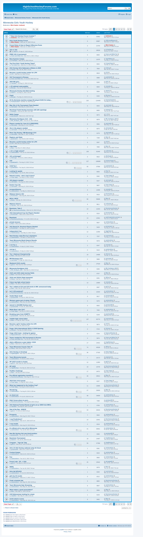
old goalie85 (109, 461)
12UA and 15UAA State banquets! (21, 277)
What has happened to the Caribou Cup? (23, 385)
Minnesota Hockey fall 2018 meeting (22, 91)
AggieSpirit (109, 231)
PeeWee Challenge (16, 371)
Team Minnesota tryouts (17, 357)
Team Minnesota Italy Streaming (20, 485)
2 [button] (116, 29)
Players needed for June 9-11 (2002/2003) (23, 123)
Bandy (13, 200)
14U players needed (16, 180)
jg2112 (13, 264)
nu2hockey (109, 150)
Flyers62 (13, 205)
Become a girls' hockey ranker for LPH (22, 324)
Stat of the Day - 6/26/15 (17, 409)
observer (108, 254)
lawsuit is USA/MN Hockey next (20, 305)
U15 (10, 161)
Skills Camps (14, 114)
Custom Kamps (14, 452)
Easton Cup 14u (15, 185)
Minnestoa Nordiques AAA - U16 (20, 119)
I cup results (13, 424)
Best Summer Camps (16, 59)
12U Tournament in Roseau (18, 77)
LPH (12, 74)
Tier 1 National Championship (19, 254)
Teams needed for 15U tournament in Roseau (25, 337)
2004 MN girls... (14, 82)
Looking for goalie (15, 171)
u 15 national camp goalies (18, 86)
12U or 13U (13, 50)
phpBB (61, 529)
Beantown (13, 217)
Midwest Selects (15, 204)
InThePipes (109, 49)
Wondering (13, 390)
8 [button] (128, 29)
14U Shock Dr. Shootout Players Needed (23, 226)
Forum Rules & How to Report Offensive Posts (25, 45)
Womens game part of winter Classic (22, 300)
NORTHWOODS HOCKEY (113, 217)
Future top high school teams (19, 282)
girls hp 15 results (15, 476)
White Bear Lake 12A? (17, 309)
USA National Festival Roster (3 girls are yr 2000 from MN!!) (30, 405)
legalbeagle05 (15, 353)
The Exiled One (15, 65)
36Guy (13, 279)
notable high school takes (18, 319)
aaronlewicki (14, 116)
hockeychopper (110, 160)
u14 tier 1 (12, 249)
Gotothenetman (15, 232)
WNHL (11, 467)
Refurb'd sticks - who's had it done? (22, 176)
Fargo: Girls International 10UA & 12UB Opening (26, 328)
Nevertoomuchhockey (19, 210)
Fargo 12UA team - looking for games (22, 333)
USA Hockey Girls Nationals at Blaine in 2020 (25, 68)
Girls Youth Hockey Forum (18, 40)
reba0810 (13, 495)
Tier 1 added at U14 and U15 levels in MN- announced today (30, 287)
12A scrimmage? (15, 156)
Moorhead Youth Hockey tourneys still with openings (27, 110)
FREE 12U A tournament (17, 54)
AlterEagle (14, 157)
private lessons (14, 222)
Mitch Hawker (15, 25)
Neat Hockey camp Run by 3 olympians (23, 236)
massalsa (13, 83)
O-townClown (109, 63)
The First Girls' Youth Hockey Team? (22, 63)
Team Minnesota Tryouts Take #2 (20, 347)
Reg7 (107, 171)
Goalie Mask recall (15, 296)
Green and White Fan (17, 56)
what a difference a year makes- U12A (22, 342)
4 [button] (121, 29)
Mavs (107, 137)
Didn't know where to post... (19, 400)
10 (80, 163)
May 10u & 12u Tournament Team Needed (23, 105)
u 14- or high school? (16, 151)
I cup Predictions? (15, 419)
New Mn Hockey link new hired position (23, 433)
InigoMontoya (109, 342)
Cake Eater (13, 146)
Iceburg (13, 69)
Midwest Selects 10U (16, 194)
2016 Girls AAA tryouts (17, 381)
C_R (107, 114)
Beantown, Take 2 (15, 208)
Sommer (13, 330)
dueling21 (14, 111)
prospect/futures (15, 189)
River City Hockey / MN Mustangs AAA (22, 133)
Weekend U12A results (17, 263)
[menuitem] (15, 14)
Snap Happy (14, 172)
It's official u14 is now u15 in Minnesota (23, 428)
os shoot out (13, 395)
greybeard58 (14, 297)
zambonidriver (15, 152)
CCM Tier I (13, 166)
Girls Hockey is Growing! (18, 352)
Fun (10, 457)
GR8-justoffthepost (111, 40)
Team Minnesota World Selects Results (23, 240)
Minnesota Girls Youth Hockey (18, 22)
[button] (110, 29)
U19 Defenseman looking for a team (22, 494)
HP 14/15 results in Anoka (18, 362)
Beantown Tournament (17, 438)
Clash (11, 95)
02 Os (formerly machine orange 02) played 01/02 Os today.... (30, 100)
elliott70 (16, 51)
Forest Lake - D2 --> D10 (17, 461)
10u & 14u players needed (18, 128)
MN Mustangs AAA (16, 258)
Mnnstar (13, 87)
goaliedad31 (109, 77)
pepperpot (108, 357)
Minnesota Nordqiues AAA (18, 268)
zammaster (14, 106)
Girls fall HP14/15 (15, 471)
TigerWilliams (109, 58)
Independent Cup (15, 231)
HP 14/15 (12, 366)
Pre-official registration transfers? (21, 375)
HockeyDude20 (15, 101)
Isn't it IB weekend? (16, 291)
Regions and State (15, 137)
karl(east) (22, 25)
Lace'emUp (109, 235)
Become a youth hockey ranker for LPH (23, 72)
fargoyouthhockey (16, 334)
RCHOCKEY (14, 195)
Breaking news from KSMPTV (19, 314)
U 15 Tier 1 (13, 245)
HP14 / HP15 (13, 198)
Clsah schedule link (16, 480)
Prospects (13, 414)
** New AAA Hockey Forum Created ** (22, 36)
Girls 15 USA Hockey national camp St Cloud (25, 448)
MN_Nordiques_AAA (17, 120)
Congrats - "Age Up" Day (18, 442)
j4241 (107, 81)
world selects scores (16, 499)
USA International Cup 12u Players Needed (24, 213)
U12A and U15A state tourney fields (21, 273)
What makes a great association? (21, 490)
